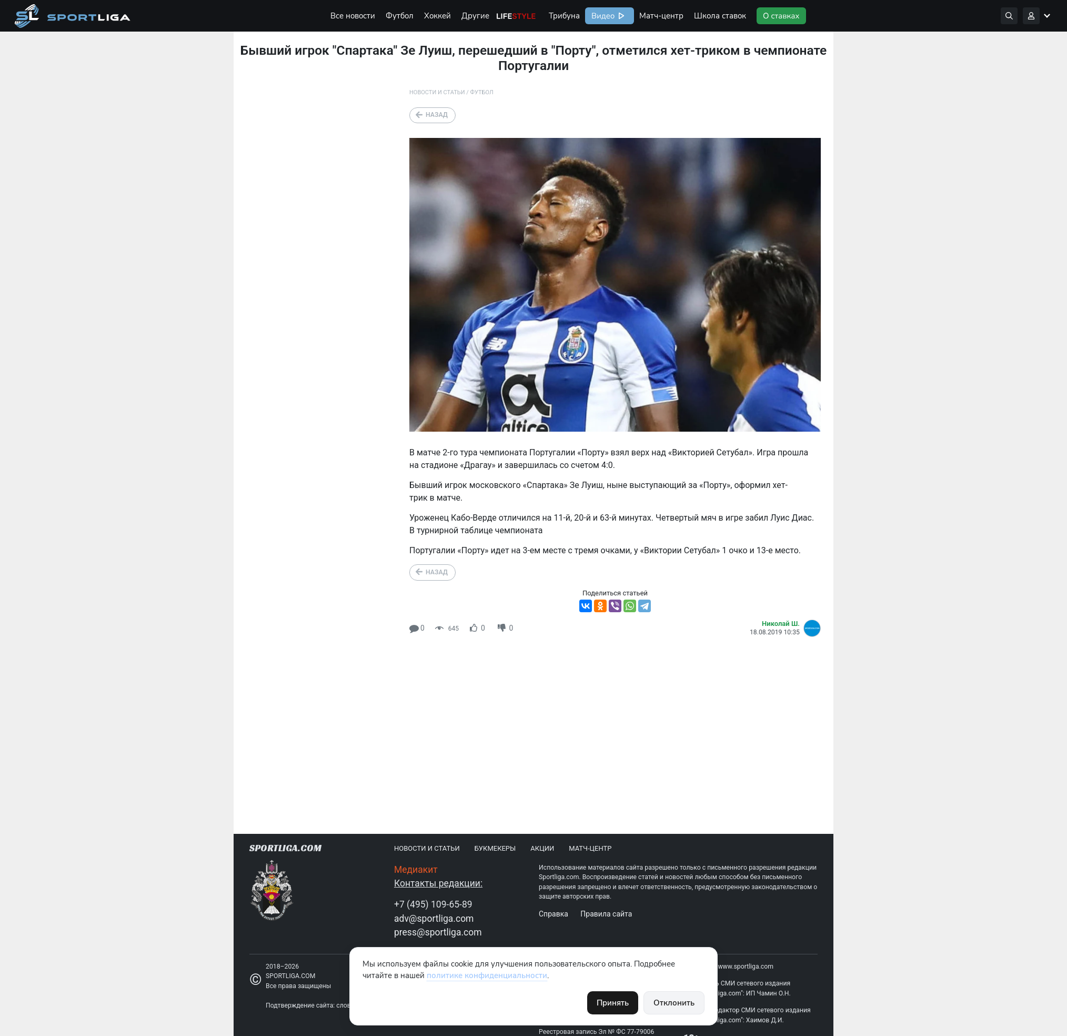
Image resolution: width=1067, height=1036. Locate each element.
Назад (437, 114)
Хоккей (437, 16)
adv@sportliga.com (434, 918)
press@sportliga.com (438, 932)
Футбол (400, 16)
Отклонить (673, 1003)
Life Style (516, 16)
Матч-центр (661, 16)
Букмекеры (495, 848)
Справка (553, 914)
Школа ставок (720, 16)
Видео (601, 16)
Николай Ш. (781, 623)
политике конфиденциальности (487, 975)
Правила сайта (606, 914)
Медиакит (416, 869)
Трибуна (564, 16)
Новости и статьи (437, 92)
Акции (542, 848)
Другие (475, 16)
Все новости (352, 16)
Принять (613, 1003)
